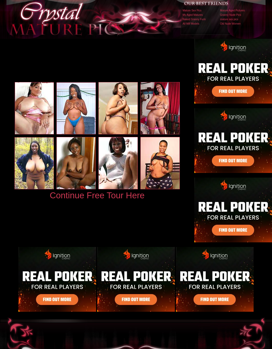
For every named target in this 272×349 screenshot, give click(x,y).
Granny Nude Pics (230, 14)
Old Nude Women (230, 23)
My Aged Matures (193, 14)
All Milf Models (191, 23)
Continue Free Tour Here (97, 195)
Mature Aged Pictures (232, 10)
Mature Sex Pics (192, 10)
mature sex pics (229, 19)
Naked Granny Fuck (194, 19)
